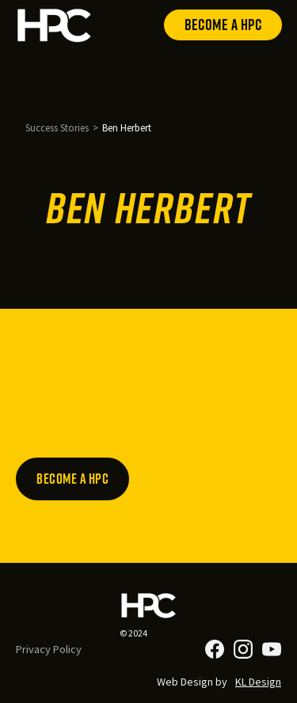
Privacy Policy (49, 649)
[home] (54, 25)
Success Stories (57, 127)
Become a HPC (223, 24)
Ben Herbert (126, 127)
